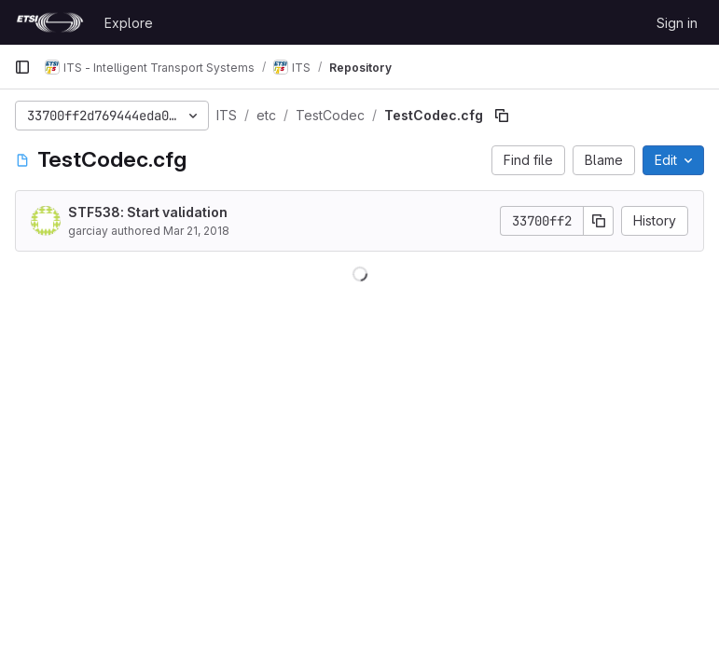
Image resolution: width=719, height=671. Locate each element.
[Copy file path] (502, 115)
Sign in (677, 23)
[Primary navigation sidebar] (22, 67)
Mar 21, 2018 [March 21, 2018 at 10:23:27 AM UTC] (196, 231)
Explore (128, 23)
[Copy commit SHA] (599, 221)
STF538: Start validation (148, 212)
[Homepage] (50, 22)
